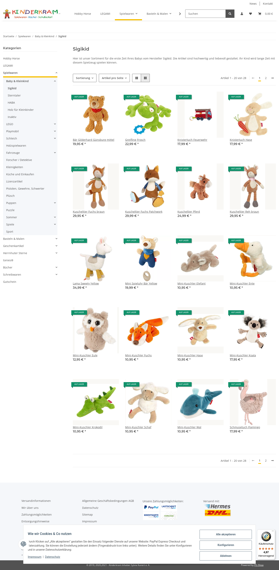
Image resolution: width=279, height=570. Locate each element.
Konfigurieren (224, 546)
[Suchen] (205, 13)
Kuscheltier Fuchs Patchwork (143, 211)
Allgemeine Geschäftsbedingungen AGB (108, 501)
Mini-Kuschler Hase (190, 355)
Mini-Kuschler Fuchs (138, 355)
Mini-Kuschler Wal (189, 427)
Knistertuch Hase (241, 140)
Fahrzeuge (13, 153)
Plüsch (10, 196)
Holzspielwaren (16, 145)
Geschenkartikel (13, 246)
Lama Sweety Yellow (86, 283)
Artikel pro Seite (112, 78)
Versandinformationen (36, 501)
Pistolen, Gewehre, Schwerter (25, 188)
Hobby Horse (11, 58)
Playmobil (12, 131)
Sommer (11, 217)
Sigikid (12, 88)
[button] (242, 13)
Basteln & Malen (13, 239)
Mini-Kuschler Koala (243, 355)
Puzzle (10, 210)
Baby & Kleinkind (17, 81)
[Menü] (272, 532)
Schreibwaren (12, 274)
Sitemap (87, 514)
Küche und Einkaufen (20, 174)
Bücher (7, 267)
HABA (11, 102)
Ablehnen (224, 556)
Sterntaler (14, 95)
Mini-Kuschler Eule (85, 355)
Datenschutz (90, 508)
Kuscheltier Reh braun (244, 211)
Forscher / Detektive (19, 160)
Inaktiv (12, 117)
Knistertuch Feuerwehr (192, 140)
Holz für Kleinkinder (21, 110)
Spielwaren (10, 73)
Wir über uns (30, 508)
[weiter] (272, 78)
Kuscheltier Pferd (188, 211)
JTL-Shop (259, 565)
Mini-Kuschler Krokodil (87, 427)
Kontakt (268, 3)
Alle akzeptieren (224, 536)
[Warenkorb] (265, 13)
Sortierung (83, 78)
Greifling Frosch (135, 140)
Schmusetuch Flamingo (245, 427)
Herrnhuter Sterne (15, 253)
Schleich (11, 138)
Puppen (11, 203)
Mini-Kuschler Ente (242, 283)
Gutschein (9, 282)
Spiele (10, 224)
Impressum (89, 521)
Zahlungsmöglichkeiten (37, 514)
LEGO (9, 124)
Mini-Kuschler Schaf (138, 427)
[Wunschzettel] (250, 13)
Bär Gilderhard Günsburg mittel (93, 140)
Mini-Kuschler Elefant (191, 283)
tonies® (8, 260)
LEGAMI (8, 65)
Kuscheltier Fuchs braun (89, 211)
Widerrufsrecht (92, 528)
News (253, 3)
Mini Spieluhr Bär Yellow (141, 283)
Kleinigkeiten (14, 167)
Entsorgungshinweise (35, 521)
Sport (9, 231)
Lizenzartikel (14, 181)
